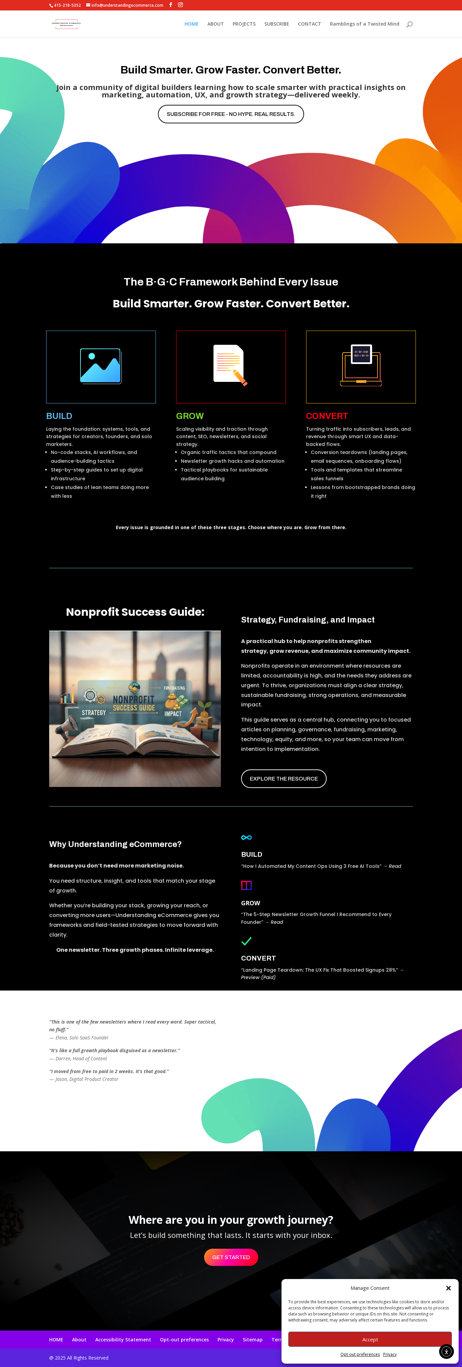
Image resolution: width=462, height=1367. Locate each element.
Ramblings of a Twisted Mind (364, 24)
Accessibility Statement (123, 1339)
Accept (370, 1339)
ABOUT (215, 24)
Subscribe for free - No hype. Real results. (231, 114)
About (79, 1339)
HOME (192, 24)
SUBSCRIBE (276, 24)
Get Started (231, 1257)
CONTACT (309, 24)
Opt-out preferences (360, 1354)
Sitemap (253, 1339)
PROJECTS (244, 24)
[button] (448, 1288)
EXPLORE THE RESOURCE (284, 779)
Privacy (390, 1354)
